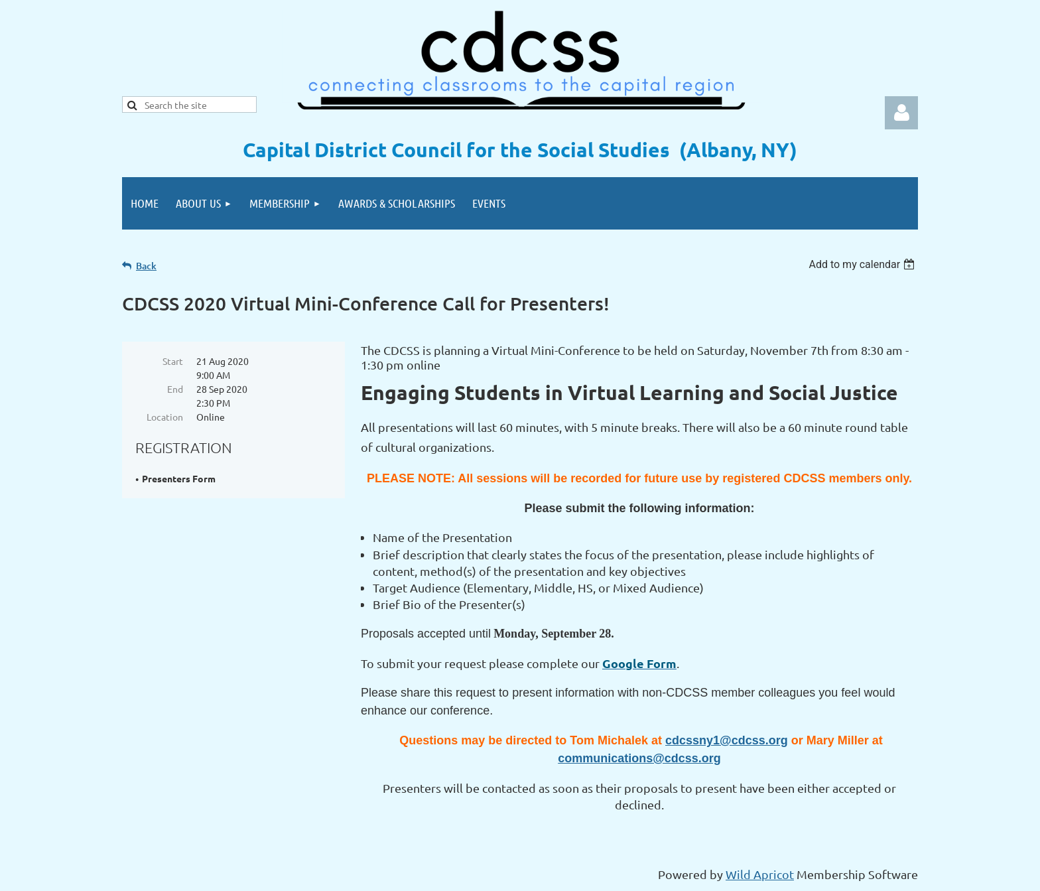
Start (172, 361)
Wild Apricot (760, 874)
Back (146, 265)
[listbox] (863, 264)
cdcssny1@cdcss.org (726, 740)
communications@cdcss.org (639, 758)
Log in (901, 112)
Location (165, 417)
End (175, 389)
